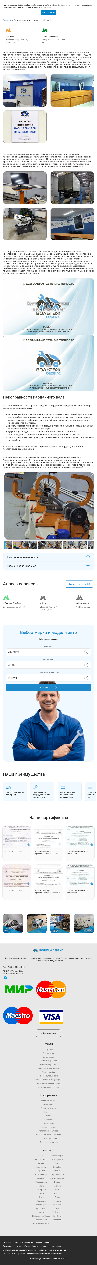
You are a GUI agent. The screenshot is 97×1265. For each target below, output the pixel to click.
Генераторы (48, 1053)
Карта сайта (48, 1123)
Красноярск (41, 1205)
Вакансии (48, 1112)
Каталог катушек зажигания (48, 1135)
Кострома (41, 1201)
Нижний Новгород (41, 1223)
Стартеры (48, 1049)
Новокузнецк (57, 1159)
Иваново (41, 1178)
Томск (57, 1197)
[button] (92, 475)
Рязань (57, 1182)
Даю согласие (48, 12)
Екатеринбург (41, 1174)
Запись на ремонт (48, 1101)
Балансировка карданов (21, 565)
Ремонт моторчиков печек (48, 1068)
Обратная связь (48, 1033)
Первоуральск (57, 1174)
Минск (41, 1212)
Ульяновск (57, 1205)
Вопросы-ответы (48, 1108)
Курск (41, 1197)
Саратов (57, 1190)
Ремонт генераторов (48, 1064)
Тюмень (57, 1201)
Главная (7, 20)
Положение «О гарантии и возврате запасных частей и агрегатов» (32, 1254)
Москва (41, 1156)
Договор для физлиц (48, 1142)
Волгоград (41, 1167)
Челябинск (57, 1216)
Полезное (48, 1119)
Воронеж (41, 1171)
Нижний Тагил (41, 1220)
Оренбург (57, 1167)
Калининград (41, 1182)
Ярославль (57, 1220)
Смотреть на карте (79, 584)
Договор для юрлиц (48, 1138)
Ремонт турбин (48, 1072)
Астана (41, 1163)
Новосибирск (57, 1156)
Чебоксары (57, 1212)
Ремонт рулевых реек (48, 1076)
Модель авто (49, 659)
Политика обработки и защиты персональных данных (27, 1242)
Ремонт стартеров (48, 1061)
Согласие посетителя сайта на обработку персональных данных (32, 1246)
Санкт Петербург (41, 1159)
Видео (48, 1116)
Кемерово (41, 1190)
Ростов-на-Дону (57, 1178)
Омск (57, 1163)
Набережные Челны (41, 1216)
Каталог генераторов (48, 1131)
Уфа (57, 1208)
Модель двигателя (49, 672)
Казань (41, 1186)
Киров (41, 1193)
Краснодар (41, 1208)
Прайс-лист (48, 1104)
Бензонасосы (48, 1057)
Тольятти (57, 1193)
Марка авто (49, 646)
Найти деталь (48, 687)
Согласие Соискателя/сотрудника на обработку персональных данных (34, 1250)
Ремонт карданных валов (22, 557)
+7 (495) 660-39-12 (14, 967)
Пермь (57, 1171)
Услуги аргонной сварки (48, 1087)
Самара (57, 1186)
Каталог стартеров (48, 1127)
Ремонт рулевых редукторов (48, 1079)
